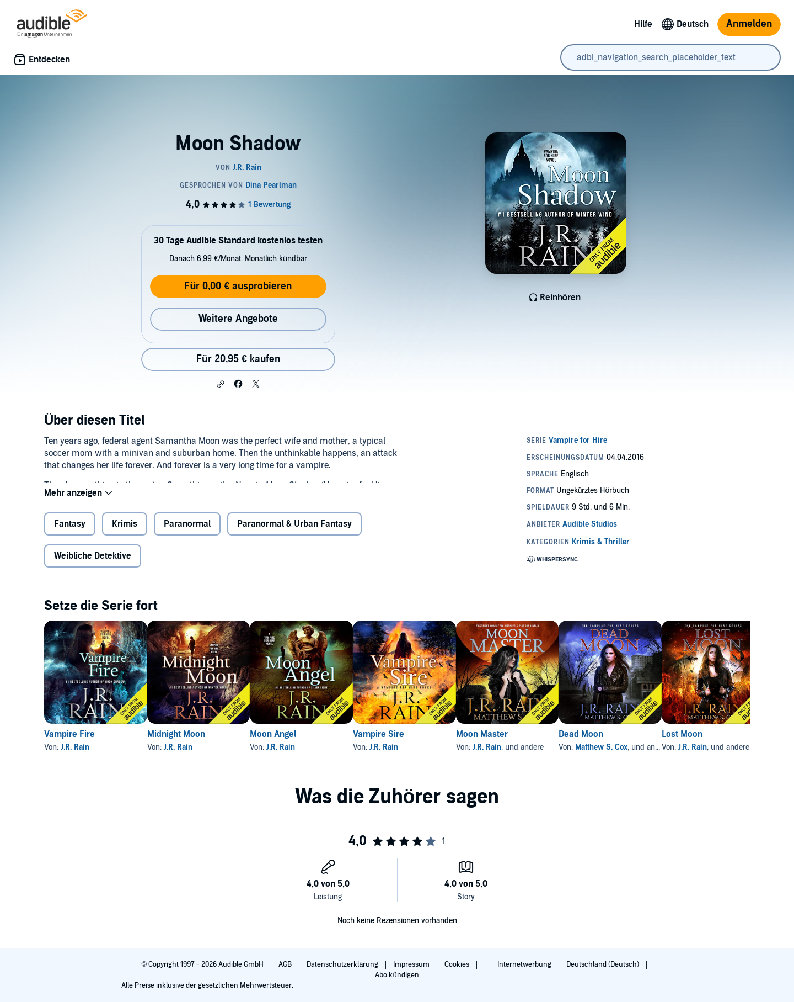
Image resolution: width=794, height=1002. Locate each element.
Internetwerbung (525, 964)
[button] (220, 384)
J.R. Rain (75, 756)
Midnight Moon (194, 743)
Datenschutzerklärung (343, 964)
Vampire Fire (69, 743)
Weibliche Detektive (92, 564)
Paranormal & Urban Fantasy (294, 532)
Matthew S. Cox (689, 756)
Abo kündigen (397, 975)
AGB (285, 964)
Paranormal (187, 532)
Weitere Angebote (238, 319)
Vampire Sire (431, 743)
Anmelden (749, 24)
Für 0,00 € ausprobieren (238, 286)
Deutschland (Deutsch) (603, 964)
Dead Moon (669, 743)
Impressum (412, 964)
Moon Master (552, 743)
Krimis (124, 532)
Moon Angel (308, 743)
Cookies (457, 964)
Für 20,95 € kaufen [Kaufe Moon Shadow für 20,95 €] (238, 359)
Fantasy (69, 532)
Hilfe (643, 24)
